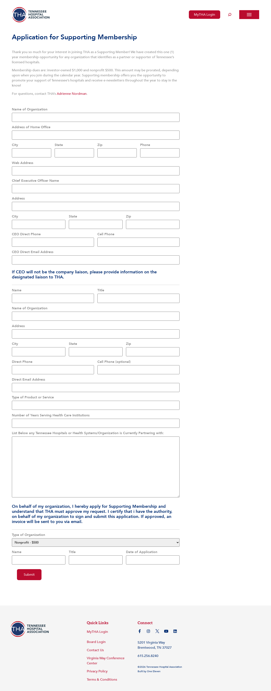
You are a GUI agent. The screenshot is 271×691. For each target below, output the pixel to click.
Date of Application (141, 542)
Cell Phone (105, 230)
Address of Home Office (31, 126)
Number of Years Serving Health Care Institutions (51, 406)
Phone (145, 144)
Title (100, 285)
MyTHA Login (204, 14)
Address (18, 195)
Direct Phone (22, 354)
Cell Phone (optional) (114, 354)
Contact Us (95, 640)
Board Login (96, 632)
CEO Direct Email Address (32, 247)
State (59, 144)
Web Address (22, 161)
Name (16, 285)
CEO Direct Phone (26, 230)
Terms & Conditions (102, 669)
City (15, 144)
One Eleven (153, 661)
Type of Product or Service (33, 389)
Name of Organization (29, 109)
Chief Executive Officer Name (35, 178)
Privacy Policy (97, 661)
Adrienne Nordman (72, 93)
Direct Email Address (28, 372)
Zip (99, 144)
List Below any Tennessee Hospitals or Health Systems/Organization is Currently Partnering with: (88, 423)
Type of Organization (28, 525)
